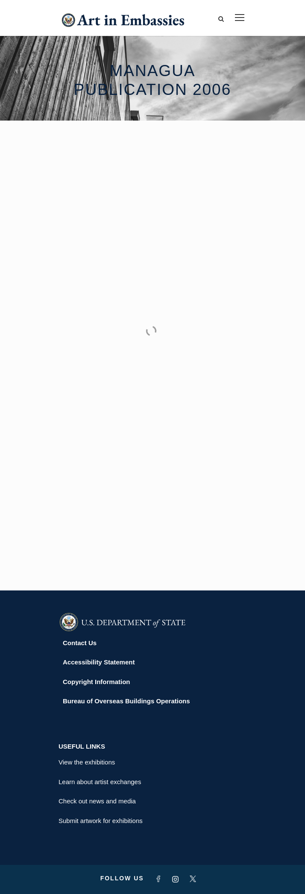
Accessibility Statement (99, 662)
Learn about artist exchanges (100, 781)
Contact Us (80, 642)
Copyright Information (96, 681)
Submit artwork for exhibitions (101, 820)
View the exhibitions (87, 762)
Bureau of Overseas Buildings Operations (126, 701)
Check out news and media (97, 801)
